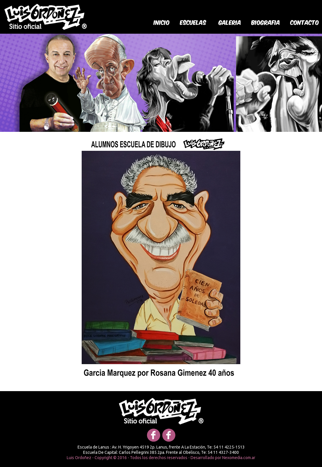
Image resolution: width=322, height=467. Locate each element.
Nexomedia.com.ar (238, 457)
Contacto (304, 22)
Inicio (162, 22)
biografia (265, 22)
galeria (230, 22)
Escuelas (193, 22)
